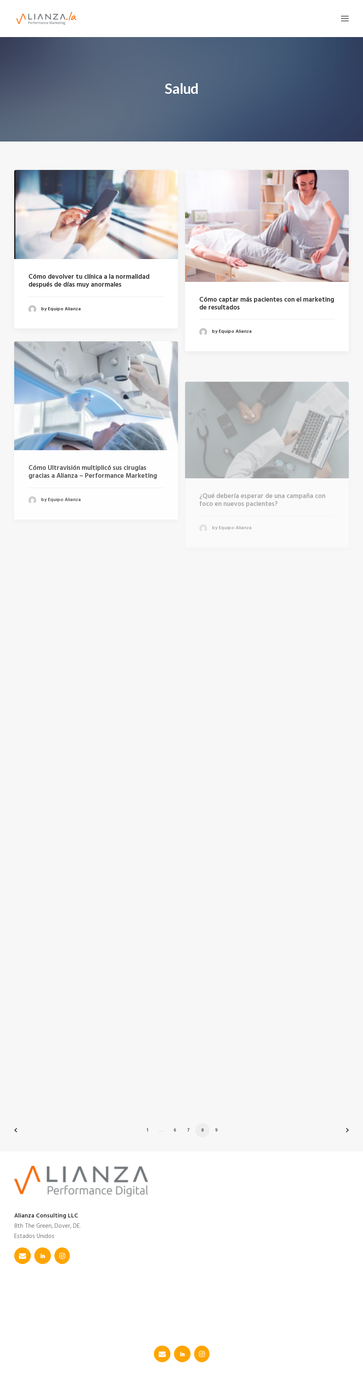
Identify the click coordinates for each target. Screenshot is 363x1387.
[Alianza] (46, 18)
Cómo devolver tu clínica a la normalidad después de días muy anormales (89, 281)
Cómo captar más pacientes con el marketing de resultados (266, 304)
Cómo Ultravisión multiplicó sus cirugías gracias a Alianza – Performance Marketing (92, 499)
